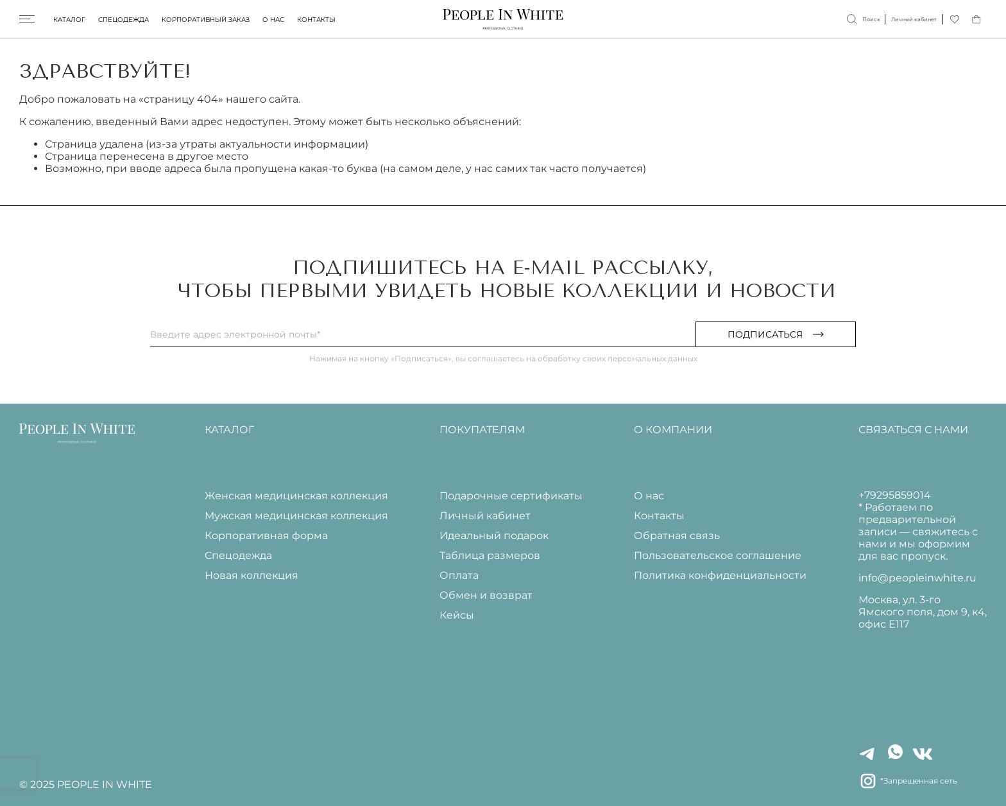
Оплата (459, 575)
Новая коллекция (251, 575)
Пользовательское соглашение (717, 555)
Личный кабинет (485, 516)
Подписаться (776, 334)
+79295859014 (894, 495)
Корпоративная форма (266, 535)
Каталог (69, 19)
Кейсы (456, 615)
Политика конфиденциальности (720, 575)
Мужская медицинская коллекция (296, 516)
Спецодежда (123, 19)
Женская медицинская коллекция (296, 496)
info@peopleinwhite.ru (917, 578)
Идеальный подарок (494, 535)
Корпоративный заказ (206, 19)
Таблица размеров (489, 555)
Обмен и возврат (486, 595)
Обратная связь (677, 535)
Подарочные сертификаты (511, 496)
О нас (273, 19)
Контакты (316, 19)
